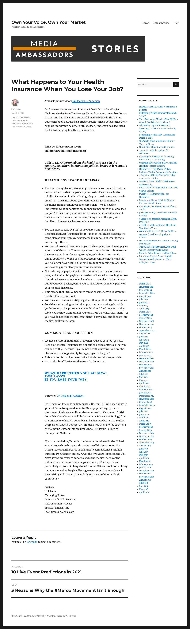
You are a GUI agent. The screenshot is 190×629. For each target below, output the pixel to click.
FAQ (176, 22)
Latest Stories (161, 22)
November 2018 (146, 470)
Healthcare (27, 123)
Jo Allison (16, 109)
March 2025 (145, 284)
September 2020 (147, 405)
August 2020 (145, 408)
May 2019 (143, 455)
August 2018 (145, 480)
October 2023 (145, 290)
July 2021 (143, 374)
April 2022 (144, 346)
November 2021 (146, 361)
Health (14, 117)
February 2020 (146, 427)
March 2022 (145, 349)
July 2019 (143, 449)
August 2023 (145, 296)
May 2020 (143, 417)
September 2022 (147, 330)
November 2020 (146, 399)
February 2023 (146, 315)
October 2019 (145, 439)
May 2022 (143, 343)
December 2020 (146, 396)
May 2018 (143, 489)
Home (145, 22)
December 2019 (146, 433)
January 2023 (145, 318)
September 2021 (146, 368)
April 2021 (144, 383)
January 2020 (145, 430)
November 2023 (146, 287)
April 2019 (144, 458)
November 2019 (146, 436)
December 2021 (146, 358)
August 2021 (145, 371)
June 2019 (144, 452)
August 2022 (145, 333)
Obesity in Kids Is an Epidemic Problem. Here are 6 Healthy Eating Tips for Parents (157, 234)
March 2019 (145, 461)
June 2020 (144, 414)
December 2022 (146, 321)
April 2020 (144, 421)
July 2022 (143, 336)
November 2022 (146, 324)
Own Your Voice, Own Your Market (48, 22)
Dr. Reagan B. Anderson (86, 100)
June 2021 (143, 377)
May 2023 (143, 305)
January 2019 (145, 467)
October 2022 (145, 327)
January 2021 (145, 393)
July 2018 (143, 483)
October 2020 (145, 402)
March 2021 (144, 386)
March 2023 (145, 312)
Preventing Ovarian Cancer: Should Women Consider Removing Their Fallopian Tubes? (155, 259)
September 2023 (147, 293)
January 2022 (145, 355)
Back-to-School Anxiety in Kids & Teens (158, 253)
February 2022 (146, 352)
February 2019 (146, 464)
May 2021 (143, 380)
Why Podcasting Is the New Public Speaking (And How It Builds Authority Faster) (157, 128)
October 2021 (145, 364)
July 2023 (143, 299)
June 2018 (143, 486)
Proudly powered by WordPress (61, 616)
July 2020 (143, 411)
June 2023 (144, 302)
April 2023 (144, 308)
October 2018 (145, 473)
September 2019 (147, 442)
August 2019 (145, 445)
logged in (32, 541)
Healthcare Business (21, 126)
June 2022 (144, 340)
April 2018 (144, 492)
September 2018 (146, 477)
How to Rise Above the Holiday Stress (156, 147)
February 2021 (146, 389)
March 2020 (145, 424)
